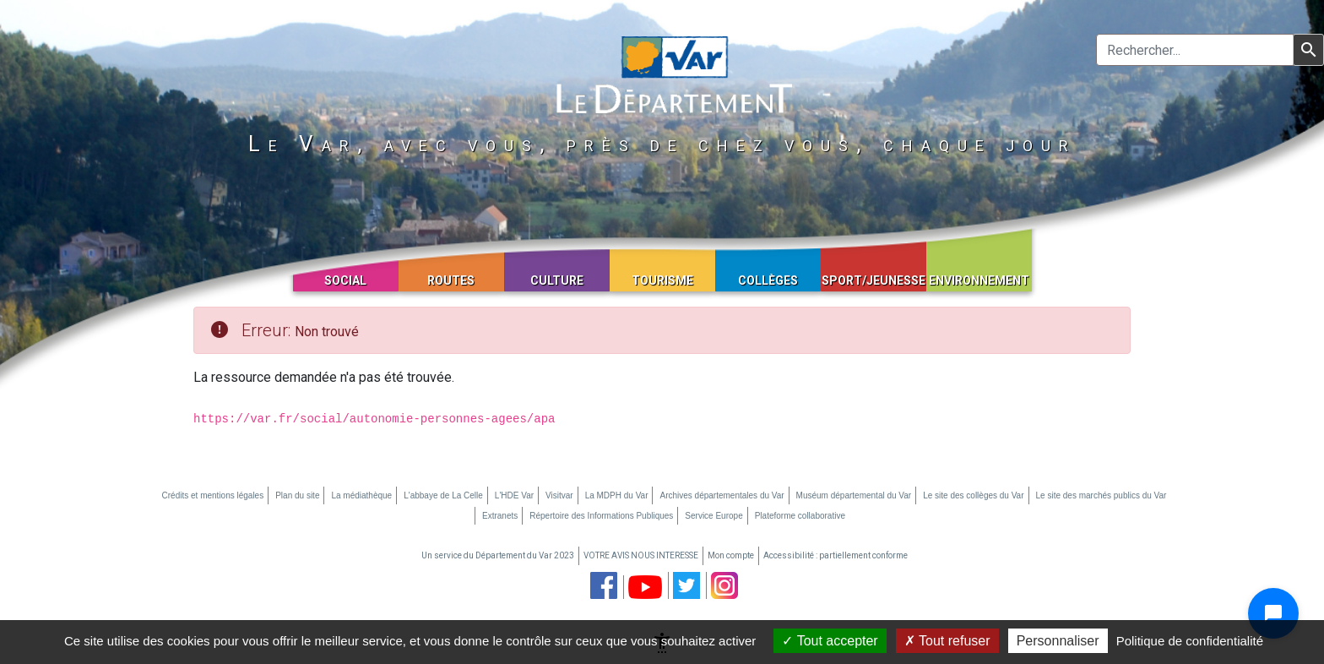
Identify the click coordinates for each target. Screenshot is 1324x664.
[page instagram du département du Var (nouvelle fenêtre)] (724, 585)
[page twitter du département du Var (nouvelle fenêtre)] (686, 585)
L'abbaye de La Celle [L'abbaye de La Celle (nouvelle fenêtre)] (443, 495)
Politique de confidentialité (1189, 641)
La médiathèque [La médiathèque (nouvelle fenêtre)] (361, 495)
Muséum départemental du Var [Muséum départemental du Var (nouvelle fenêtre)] (854, 495)
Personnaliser (1058, 641)
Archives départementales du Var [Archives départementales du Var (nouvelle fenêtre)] (721, 495)
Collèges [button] (768, 280)
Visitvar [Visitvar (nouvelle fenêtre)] (559, 495)
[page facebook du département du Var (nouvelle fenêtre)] (603, 585)
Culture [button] (556, 280)
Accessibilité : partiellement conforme (835, 555)
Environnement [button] (979, 280)
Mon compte (731, 555)
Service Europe (713, 515)
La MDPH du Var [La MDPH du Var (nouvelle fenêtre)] (616, 495)
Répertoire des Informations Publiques (601, 515)
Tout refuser (947, 641)
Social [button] (345, 280)
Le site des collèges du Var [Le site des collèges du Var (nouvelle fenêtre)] (973, 495)
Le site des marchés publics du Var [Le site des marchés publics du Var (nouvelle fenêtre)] (1101, 495)
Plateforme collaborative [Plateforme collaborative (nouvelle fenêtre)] (800, 515)
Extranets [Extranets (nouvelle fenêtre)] (500, 515)
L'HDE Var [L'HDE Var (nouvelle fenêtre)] (514, 495)
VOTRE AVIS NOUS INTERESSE (640, 555)
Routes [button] (451, 280)
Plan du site (297, 495)
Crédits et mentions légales (213, 495)
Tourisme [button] (662, 280)
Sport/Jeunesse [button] (873, 280)
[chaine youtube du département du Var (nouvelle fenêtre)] (645, 587)
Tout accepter (829, 641)
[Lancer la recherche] (1308, 50)
